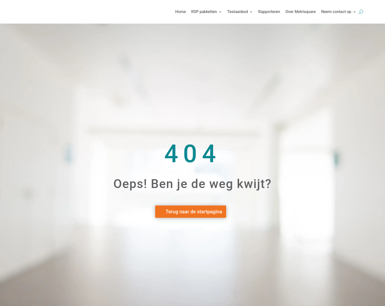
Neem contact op (336, 11)
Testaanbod (237, 11)
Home (180, 11)
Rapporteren (269, 11)
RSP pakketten (204, 11)
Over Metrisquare (301, 11)
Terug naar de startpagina (193, 212)
